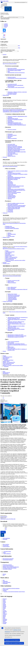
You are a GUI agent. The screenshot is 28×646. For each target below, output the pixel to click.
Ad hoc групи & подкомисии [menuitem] (13, 341)
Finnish (4, 607)
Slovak (4, 621)
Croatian (4, 610)
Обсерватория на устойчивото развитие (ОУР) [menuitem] (17, 335)
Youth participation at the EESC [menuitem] (14, 208)
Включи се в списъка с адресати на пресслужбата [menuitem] (15, 260)
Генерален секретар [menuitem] (12, 77)
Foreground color (3, 45)
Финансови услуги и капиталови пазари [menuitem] (16, 185)
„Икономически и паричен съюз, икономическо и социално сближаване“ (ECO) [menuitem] (17, 318)
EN (5, 528)
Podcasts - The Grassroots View (9, 362)
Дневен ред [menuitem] (5, 212)
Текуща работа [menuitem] (11, 121)
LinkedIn (5, 23)
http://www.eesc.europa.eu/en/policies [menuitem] (10, 166)
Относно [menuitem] (4, 54)
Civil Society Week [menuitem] (11, 144)
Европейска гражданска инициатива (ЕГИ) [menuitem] (16, 149)
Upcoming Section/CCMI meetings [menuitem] (12, 228)
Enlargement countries (4, 403)
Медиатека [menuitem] (8, 261)
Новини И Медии (6, 372)
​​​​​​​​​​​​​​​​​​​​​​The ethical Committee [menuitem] (12, 94)
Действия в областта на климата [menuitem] (14, 173)
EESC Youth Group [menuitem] (11, 347)
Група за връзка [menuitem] (11, 342)
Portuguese (5, 619)
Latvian (4, 614)
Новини (4, 355)
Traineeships (5, 581)
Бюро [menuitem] (9, 71)
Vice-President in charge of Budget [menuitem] (14, 70)
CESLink (4, 590)
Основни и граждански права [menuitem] (13, 186)
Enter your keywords (4, 17)
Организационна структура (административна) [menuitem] (17, 78)
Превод (3, 532)
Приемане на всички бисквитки (12, 640)
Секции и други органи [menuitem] (7, 301)
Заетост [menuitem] (9, 180)
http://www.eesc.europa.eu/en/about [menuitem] (10, 63)
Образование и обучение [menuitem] (13, 179)
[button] (2, 535)
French (4, 608)
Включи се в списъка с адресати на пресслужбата (13, 365)
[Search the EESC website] (16, 17)
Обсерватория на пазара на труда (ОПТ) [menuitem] (16, 336)
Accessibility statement (7, 569)
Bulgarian (5, 598)
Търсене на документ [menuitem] (12, 129)
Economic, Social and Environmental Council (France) (14, 591)
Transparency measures (7, 564)
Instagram (5, 24)
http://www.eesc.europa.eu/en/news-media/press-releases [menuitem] (14, 248)
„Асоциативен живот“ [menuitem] (12, 297)
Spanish (4, 605)
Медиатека (6, 366)
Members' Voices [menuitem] (8, 256)
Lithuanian (5, 613)
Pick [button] (19, 45)
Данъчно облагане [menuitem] (11, 197)
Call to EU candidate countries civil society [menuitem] (16, 203)
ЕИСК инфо (5, 358)
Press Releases (5, 373)
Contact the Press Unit (7, 364)
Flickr (4, 35)
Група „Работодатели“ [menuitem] (12, 287)
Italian (4, 612)
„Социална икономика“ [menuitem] (12, 299)
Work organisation (6, 538)
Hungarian (5, 611)
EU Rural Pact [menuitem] (10, 211)
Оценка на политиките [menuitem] (12, 138)
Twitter (5, 27)
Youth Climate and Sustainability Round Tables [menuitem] (17, 151)
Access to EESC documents (8, 565)
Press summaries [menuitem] (8, 252)
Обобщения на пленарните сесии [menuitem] (14, 122)
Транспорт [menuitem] (10, 198)
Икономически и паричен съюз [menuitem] (14, 178)
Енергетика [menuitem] (10, 181)
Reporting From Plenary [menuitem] (10, 254)
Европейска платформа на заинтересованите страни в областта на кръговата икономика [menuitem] (17, 206)
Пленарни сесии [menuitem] (8, 226)
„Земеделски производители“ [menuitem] (13, 296)
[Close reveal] (1, 593)
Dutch (4, 617)
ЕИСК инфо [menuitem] (7, 253)
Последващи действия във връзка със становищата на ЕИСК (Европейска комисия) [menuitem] (17, 124)
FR (3, 397)
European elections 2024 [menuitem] (12, 145)
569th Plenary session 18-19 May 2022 (7, 518)
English (4, 604)
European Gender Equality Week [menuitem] (14, 207)
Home (4, 371)
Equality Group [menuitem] (10, 346)
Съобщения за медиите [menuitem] (10, 251)
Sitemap (4, 574)
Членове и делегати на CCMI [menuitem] (13, 280)
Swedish (4, 623)
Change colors (3, 44)
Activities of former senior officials (9, 567)
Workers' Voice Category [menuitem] (12, 293)
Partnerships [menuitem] (10, 154)
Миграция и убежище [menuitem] (12, 191)
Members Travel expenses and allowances (11, 566)
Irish (4, 609)
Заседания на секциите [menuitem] (9, 227)
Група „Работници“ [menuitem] (11, 288)
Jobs (4, 580)
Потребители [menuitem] (10, 176)
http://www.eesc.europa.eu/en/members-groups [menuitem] (12, 275)
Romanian (5, 620)
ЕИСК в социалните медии (8, 363)
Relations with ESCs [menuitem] (11, 156)
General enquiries (6, 546)
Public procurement (6, 582)
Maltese (4, 615)
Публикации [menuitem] (10, 134)
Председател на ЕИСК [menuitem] (12, 68)
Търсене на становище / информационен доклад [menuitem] (17, 116)
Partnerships (5, 583)
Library (4, 552)
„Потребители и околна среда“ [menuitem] (14, 295)
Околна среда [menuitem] (10, 183)
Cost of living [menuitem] (10, 210)
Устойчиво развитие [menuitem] (12, 196)
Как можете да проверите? (21, 2)
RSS (4, 575)
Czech (4, 599)
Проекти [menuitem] (9, 137)
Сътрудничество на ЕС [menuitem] (12, 84)
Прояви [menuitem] (9, 235)
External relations (3, 516)
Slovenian (5, 622)
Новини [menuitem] (6, 250)
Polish (4, 618)
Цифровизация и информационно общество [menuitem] (16, 177)
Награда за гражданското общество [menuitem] (15, 146)
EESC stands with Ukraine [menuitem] (13, 153)
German (4, 602)
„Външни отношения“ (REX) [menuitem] (13, 328)
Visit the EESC (6, 545)
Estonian (4, 606)
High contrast (3, 39)
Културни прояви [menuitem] (11, 236)
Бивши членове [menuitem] (11, 281)
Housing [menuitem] (9, 188)
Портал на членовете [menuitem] (12, 282)
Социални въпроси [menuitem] (11, 195)
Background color (3, 47)
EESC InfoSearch (7, 553)
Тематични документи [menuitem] (12, 135)
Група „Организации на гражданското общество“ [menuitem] (17, 289)
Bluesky (4, 30)
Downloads (5, 539)
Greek (4, 603)
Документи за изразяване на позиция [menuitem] (15, 119)
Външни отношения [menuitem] (12, 184)
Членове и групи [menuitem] (6, 263)
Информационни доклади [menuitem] (13, 118)
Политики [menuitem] (5, 157)
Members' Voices (6, 361)
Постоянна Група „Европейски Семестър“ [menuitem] (16, 343)
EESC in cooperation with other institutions (11, 588)
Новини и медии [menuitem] (6, 237)
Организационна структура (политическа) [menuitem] (16, 72)
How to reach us (6, 544)
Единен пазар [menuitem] (10, 194)
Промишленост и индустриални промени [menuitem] (16, 189)
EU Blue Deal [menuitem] (10, 209)
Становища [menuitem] (10, 117)
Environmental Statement (8, 559)
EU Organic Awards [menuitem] (11, 152)
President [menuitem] (4, 262)
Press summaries (6, 357)
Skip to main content (4, 0)
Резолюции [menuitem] (10, 120)
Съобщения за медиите (7, 356)
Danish (4, 601)
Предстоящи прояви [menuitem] (12, 234)
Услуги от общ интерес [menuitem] (12, 193)
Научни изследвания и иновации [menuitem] (14, 192)
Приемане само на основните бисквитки (14, 643)
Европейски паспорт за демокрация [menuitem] (15, 147)
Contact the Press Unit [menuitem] (9, 259)
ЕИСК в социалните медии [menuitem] (10, 258)
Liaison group (5, 589)
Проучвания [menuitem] (10, 136)
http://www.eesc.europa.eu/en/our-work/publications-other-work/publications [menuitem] (13, 111)
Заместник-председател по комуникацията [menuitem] (16, 69)
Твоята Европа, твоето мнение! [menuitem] (14, 148)
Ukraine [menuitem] (4, 351)
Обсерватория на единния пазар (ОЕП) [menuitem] (15, 334)
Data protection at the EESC (8, 558)
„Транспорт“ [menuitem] (10, 300)
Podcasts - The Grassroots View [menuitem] (11, 257)
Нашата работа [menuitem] (6, 95)
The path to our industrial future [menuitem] (14, 150)
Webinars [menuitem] (9, 233)
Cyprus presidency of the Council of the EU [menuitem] (16, 87)
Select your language (4, 51)
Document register (7, 551)
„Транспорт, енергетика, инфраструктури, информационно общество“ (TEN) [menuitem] (16, 322)
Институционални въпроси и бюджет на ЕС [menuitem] (16, 190)
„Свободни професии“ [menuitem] (12, 298)
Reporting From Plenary (8, 360)
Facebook (5, 25)
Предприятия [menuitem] (10, 182)
